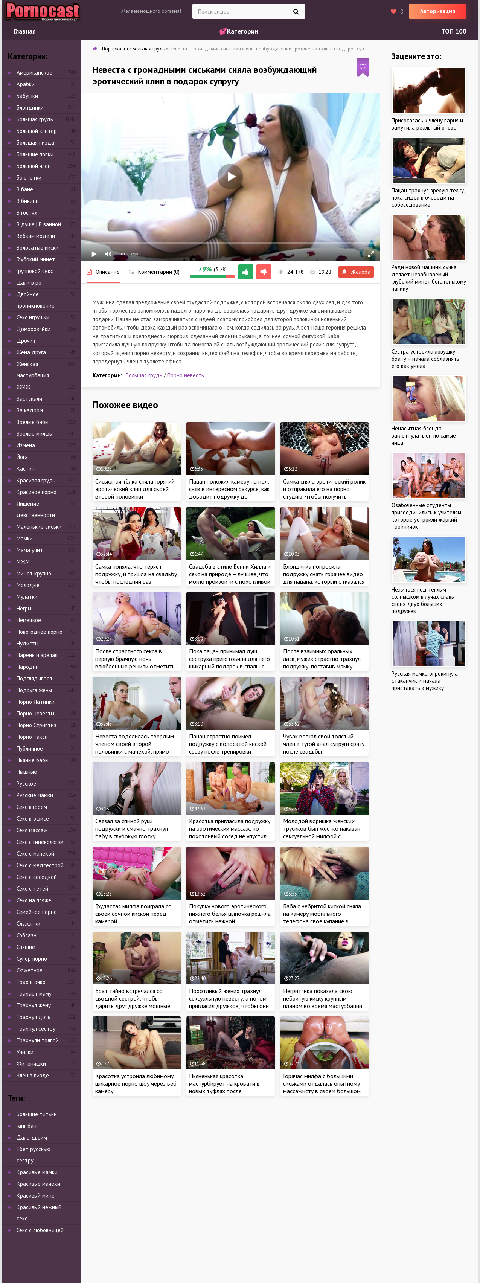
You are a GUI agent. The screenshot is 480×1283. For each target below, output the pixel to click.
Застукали (29, 398)
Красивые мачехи (38, 1183)
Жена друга (31, 352)
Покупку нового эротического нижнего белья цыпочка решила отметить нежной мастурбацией (230, 917)
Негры (24, 608)
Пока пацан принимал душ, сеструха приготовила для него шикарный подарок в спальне (229, 658)
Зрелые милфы (35, 433)
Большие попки (35, 154)
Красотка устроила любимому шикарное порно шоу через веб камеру (136, 1083)
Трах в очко (31, 982)
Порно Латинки (36, 701)
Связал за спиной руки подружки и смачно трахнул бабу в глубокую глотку (131, 828)
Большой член (34, 165)
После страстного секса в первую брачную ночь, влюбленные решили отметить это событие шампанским (135, 662)
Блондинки (30, 107)
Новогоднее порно (39, 631)
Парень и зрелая (37, 655)
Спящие (26, 946)
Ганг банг (27, 1125)
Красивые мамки (37, 1172)
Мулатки (27, 596)
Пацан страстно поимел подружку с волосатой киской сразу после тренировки (228, 743)
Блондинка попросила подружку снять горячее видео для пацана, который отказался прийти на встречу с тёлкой (323, 578)
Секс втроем (32, 806)
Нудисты (27, 643)
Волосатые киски (38, 247)
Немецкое (29, 620)
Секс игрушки (33, 317)
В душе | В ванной (39, 224)
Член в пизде (33, 1075)
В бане (25, 189)
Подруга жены (34, 690)
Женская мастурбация (33, 369)
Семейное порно (37, 911)
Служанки (28, 923)
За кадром (30, 410)
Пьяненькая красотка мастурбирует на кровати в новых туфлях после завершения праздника (224, 1087)
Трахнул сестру (36, 1028)
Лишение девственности (36, 509)
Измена (26, 445)
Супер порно (32, 958)
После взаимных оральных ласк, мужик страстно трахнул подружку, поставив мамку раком (322, 662)
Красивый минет (37, 1195)
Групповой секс (35, 271)
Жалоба (356, 271)
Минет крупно (34, 573)
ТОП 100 (453, 31)
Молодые (28, 585)
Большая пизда (35, 142)
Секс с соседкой (37, 876)
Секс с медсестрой (40, 865)
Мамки (25, 538)
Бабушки (27, 95)
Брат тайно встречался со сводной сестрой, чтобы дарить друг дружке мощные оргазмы (132, 1002)
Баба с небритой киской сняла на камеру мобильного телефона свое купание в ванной (322, 917)
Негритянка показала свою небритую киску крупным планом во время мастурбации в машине (322, 1002)
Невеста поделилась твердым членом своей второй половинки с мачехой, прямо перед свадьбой (134, 747)
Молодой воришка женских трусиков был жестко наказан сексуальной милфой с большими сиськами (321, 832)
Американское (34, 72)
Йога (22, 457)
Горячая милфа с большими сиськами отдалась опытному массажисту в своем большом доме (322, 1087)
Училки (25, 1052)
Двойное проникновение (36, 300)
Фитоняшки (31, 1063)
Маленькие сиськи (39, 526)
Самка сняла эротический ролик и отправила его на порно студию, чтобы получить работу (324, 493)
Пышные (27, 771)
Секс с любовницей (40, 1230)
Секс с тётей (32, 888)
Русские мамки (35, 795)
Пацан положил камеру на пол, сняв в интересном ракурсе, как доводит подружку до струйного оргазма (229, 493)
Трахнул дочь (33, 1017)
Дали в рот (30, 282)
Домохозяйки (33, 329)
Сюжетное (30, 970)
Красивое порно (36, 492)
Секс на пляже (34, 900)
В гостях (27, 212)
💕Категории (238, 31)
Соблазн (27, 935)
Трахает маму (34, 993)
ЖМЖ (23, 387)
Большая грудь (144, 375)
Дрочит (26, 340)
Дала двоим (32, 1137)
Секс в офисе (33, 818)
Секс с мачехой (35, 853)
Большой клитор (37, 130)
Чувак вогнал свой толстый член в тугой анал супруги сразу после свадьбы (323, 743)
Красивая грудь (36, 480)
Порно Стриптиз (36, 725)
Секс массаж (32, 830)
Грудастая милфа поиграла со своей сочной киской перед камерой (133, 913)
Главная (25, 31)
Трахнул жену (34, 1005)
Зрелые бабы (33, 422)
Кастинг (27, 468)
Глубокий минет (36, 259)
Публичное (30, 748)
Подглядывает (35, 678)
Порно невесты (186, 375)
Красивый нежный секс (39, 1213)
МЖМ (23, 561)
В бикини (28, 200)
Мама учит (30, 550)
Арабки (26, 84)
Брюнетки (29, 177)
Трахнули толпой (38, 1040)
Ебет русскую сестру (33, 1155)
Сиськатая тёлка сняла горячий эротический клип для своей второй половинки (135, 489)
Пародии (28, 666)
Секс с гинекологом (40, 841)
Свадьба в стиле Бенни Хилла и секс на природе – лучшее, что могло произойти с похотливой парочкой (230, 578)
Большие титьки (37, 1114)
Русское (26, 783)
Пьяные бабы (33, 760)
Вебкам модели (36, 236)
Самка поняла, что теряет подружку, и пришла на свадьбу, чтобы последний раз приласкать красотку (136, 578)
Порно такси (32, 736)
